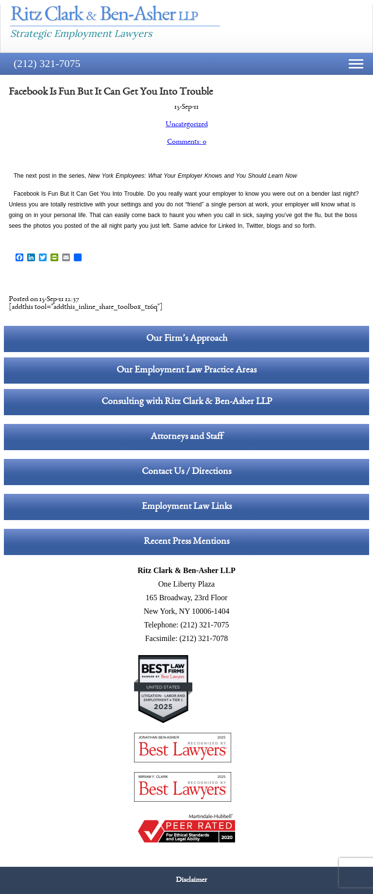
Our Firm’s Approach (186, 339)
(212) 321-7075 (47, 63)
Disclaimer (191, 880)
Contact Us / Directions (186, 472)
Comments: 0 (186, 142)
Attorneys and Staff (187, 437)
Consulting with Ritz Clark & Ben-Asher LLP (187, 402)
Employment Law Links (187, 507)
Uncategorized (187, 125)
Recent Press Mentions (186, 542)
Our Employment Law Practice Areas (186, 370)
